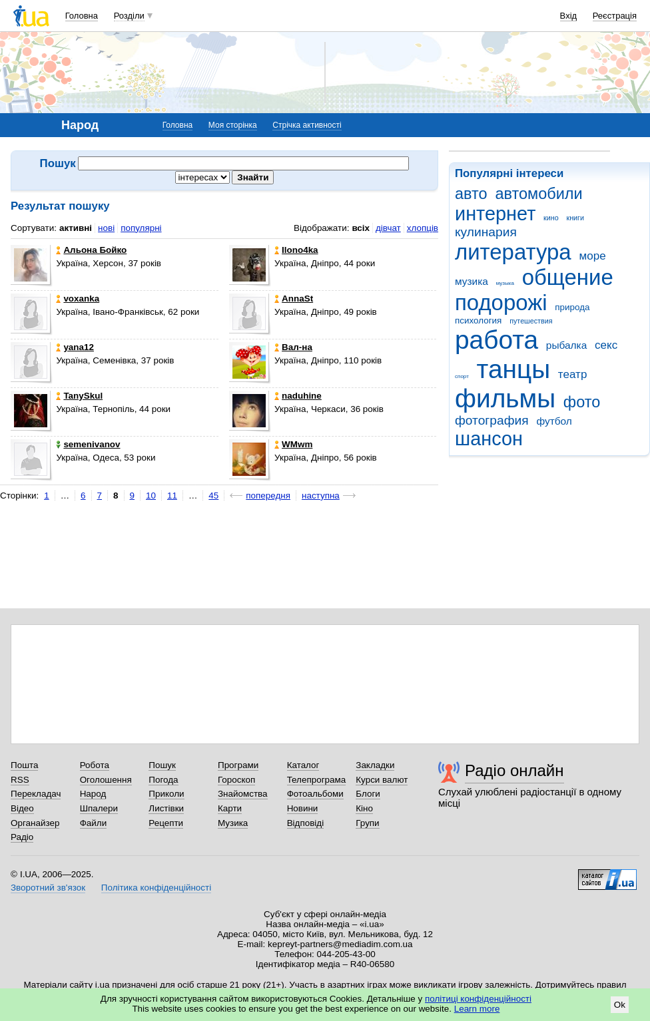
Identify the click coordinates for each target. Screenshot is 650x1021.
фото (582, 402)
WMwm (293, 444)
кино (551, 218)
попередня (268, 496)
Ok (619, 1005)
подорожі (501, 302)
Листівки (166, 808)
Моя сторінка (232, 125)
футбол (553, 421)
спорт (462, 376)
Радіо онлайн (514, 770)
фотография (492, 420)
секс (606, 345)
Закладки (375, 765)
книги (575, 218)
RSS (20, 780)
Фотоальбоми (315, 794)
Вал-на (293, 347)
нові (106, 228)
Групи (367, 823)
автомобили (538, 193)
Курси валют (382, 780)
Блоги (368, 794)
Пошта (24, 765)
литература (513, 252)
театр (572, 374)
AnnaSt (293, 299)
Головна (81, 16)
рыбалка (566, 345)
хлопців (422, 228)
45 (213, 496)
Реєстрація (615, 16)
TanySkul (79, 396)
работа (496, 339)
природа (572, 307)
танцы (514, 369)
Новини (302, 808)
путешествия (530, 321)
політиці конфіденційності (478, 999)
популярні (141, 228)
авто (471, 193)
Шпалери (99, 808)
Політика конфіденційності (156, 888)
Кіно (364, 808)
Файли (93, 823)
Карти (230, 808)
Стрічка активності (306, 125)
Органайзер (35, 823)
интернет (495, 213)
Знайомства (243, 794)
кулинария (486, 232)
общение (567, 277)
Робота (94, 765)
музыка (505, 283)
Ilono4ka (296, 250)
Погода (163, 780)
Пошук (162, 765)
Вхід (568, 16)
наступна (321, 496)
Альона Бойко (91, 250)
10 (151, 496)
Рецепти (166, 823)
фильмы (505, 398)
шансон (489, 438)
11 (172, 496)
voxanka (77, 299)
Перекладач (36, 794)
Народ (93, 794)
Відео (22, 808)
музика (471, 281)
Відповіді (305, 823)
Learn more (477, 1009)
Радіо (22, 837)
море (592, 256)
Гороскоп (236, 780)
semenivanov (88, 444)
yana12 (75, 347)
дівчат (388, 228)
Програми (238, 765)
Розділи (129, 16)
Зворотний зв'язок (48, 888)
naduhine (298, 396)
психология (478, 320)
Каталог (303, 765)
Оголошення (106, 780)
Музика (233, 823)
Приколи (166, 794)
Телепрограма (316, 780)
